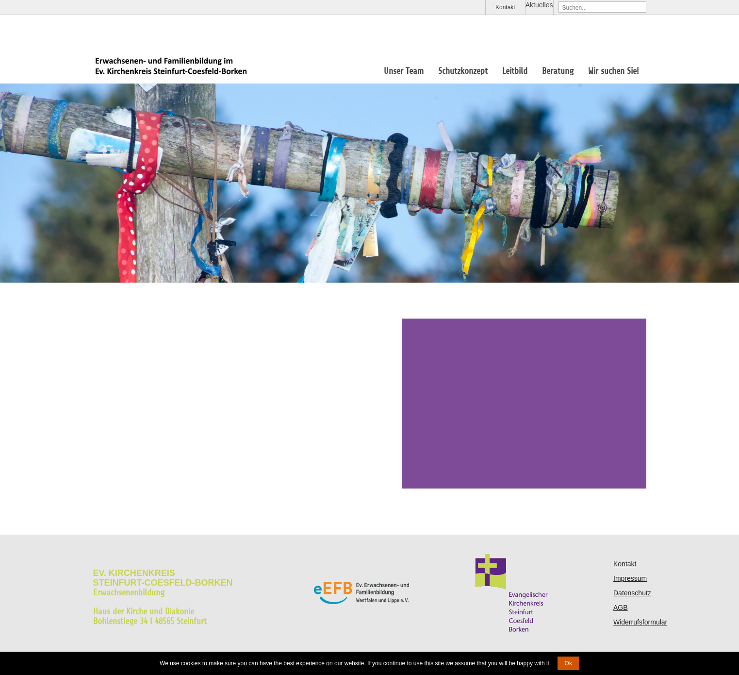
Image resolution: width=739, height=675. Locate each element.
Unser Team (404, 71)
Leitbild (514, 71)
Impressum (630, 578)
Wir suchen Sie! (613, 71)
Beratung (558, 71)
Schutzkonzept (463, 71)
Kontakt (505, 7)
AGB (620, 607)
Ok (568, 663)
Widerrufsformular (640, 622)
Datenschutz (632, 593)
